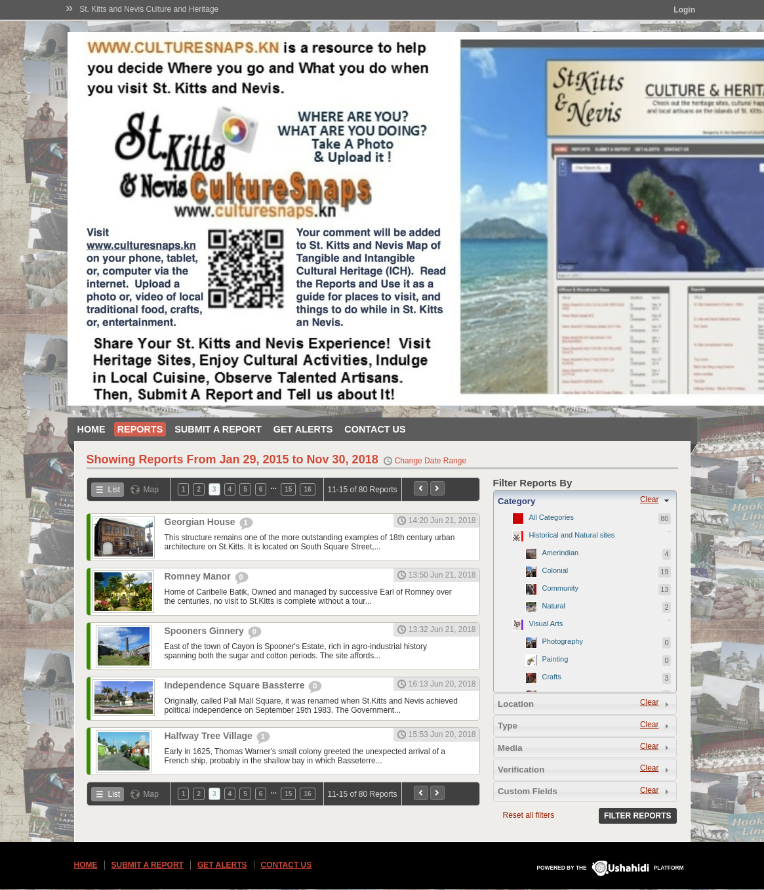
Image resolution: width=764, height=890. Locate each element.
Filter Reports (637, 815)
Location (516, 704)
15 (288, 489)
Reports (140, 429)
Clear (649, 499)
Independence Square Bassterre (236, 685)
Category (516, 501)
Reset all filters (529, 815)
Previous (421, 488)
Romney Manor (199, 576)
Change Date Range (430, 460)
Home (91, 429)
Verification (521, 769)
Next (437, 488)
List (114, 489)
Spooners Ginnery (206, 630)
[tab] (585, 500)
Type (507, 726)
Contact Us (374, 429)
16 (307, 489)
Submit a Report (217, 429)
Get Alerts (303, 429)
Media (510, 748)
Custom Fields (527, 791)
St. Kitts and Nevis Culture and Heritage (148, 9)
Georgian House (201, 522)
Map (151, 489)
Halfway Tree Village (210, 736)
